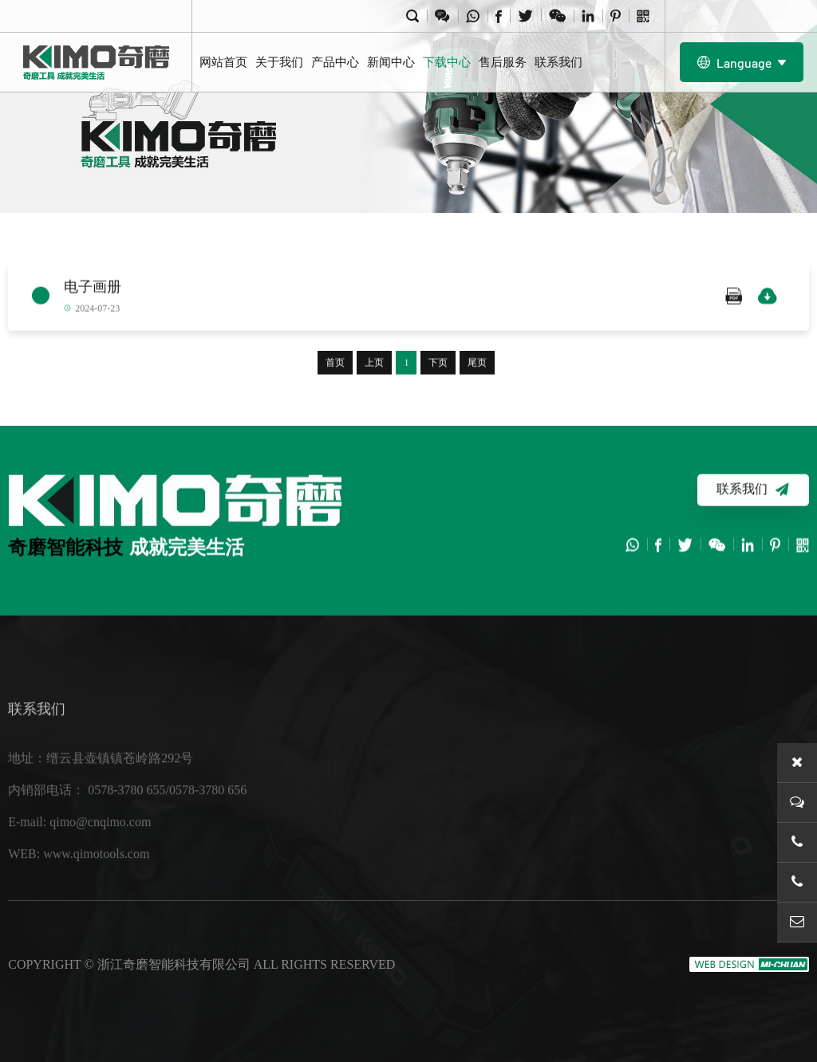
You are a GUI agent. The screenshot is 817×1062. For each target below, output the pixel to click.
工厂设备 (305, 808)
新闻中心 (391, 62)
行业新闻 (448, 776)
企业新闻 (448, 808)
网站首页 (223, 62)
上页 (374, 364)
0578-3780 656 (208, 805)
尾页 (477, 364)
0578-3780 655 (126, 805)
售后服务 (503, 62)
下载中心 (447, 62)
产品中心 (335, 62)
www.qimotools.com (96, 869)
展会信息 (448, 840)
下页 (438, 364)
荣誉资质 (305, 872)
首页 (335, 364)
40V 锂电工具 (603, 808)
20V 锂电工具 (603, 776)
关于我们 (279, 62)
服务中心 (735, 725)
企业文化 (305, 840)
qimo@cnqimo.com (100, 837)
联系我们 (558, 62)
